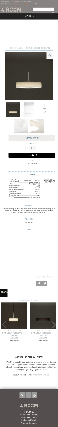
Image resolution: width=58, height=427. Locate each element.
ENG (35, 3)
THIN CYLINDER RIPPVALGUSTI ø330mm (14, 332)
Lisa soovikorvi (33, 163)
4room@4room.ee (41, 375)
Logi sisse (5, 2)
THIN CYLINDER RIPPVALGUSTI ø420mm (43, 332)
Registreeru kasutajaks (21, 2)
